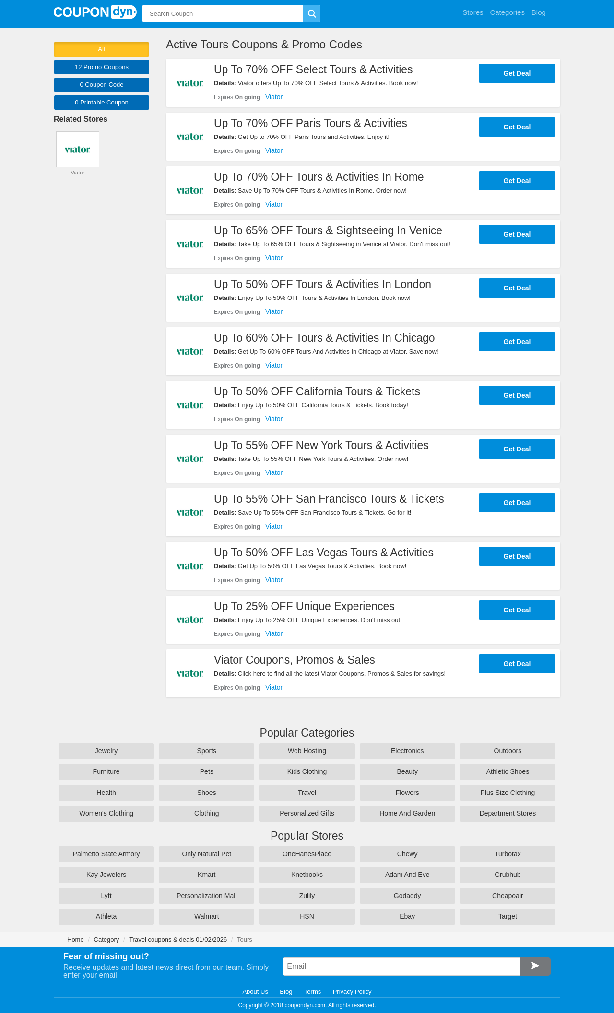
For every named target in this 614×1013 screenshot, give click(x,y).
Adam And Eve (407, 874)
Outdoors (508, 751)
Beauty (407, 771)
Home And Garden (407, 813)
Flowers (407, 792)
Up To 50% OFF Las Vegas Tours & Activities (324, 552)
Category (106, 939)
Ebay (407, 916)
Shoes (206, 792)
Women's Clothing (106, 813)
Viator (274, 97)
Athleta (106, 916)
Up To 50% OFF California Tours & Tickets (317, 391)
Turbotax (508, 854)
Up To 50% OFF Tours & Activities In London (322, 284)
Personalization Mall (206, 895)
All (101, 49)
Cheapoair (507, 895)
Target (507, 916)
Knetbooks (307, 874)
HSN (307, 916)
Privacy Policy (352, 991)
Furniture (106, 771)
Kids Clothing (307, 771)
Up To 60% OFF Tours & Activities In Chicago (324, 338)
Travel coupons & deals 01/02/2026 (178, 939)
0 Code (101, 84)
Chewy (407, 854)
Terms (312, 991)
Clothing (206, 813)
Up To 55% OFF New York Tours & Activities (321, 445)
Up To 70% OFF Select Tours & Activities (313, 69)
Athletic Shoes (508, 771)
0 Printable (101, 102)
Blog (286, 991)
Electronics (407, 751)
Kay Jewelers (106, 874)
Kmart (206, 874)
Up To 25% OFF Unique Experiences (304, 606)
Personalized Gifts (307, 813)
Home (75, 939)
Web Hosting (307, 751)
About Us (255, 991)
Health (106, 792)
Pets (206, 771)
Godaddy (407, 895)
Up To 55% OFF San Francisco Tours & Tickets (329, 499)
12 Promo (102, 66)
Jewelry (106, 751)
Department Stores (508, 813)
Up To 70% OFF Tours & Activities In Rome (319, 177)
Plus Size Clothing (508, 792)
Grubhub (507, 874)
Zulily (307, 895)
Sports (206, 751)
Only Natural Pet (206, 854)
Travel (307, 792)
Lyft (106, 895)
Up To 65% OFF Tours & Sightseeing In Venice (328, 230)
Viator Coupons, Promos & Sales (294, 660)
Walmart (206, 916)
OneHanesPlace (307, 854)
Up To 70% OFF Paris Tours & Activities (310, 123)
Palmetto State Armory (106, 854)
